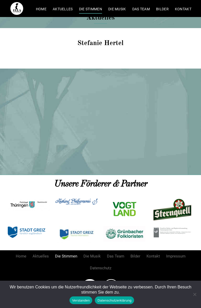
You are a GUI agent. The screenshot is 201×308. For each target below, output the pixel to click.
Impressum (175, 256)
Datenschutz (100, 268)
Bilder (162, 9)
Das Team (141, 9)
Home (41, 9)
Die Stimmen (90, 9)
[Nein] (194, 294)
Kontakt (183, 9)
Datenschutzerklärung (114, 300)
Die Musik (117, 9)
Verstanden (81, 300)
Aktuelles (63, 9)
